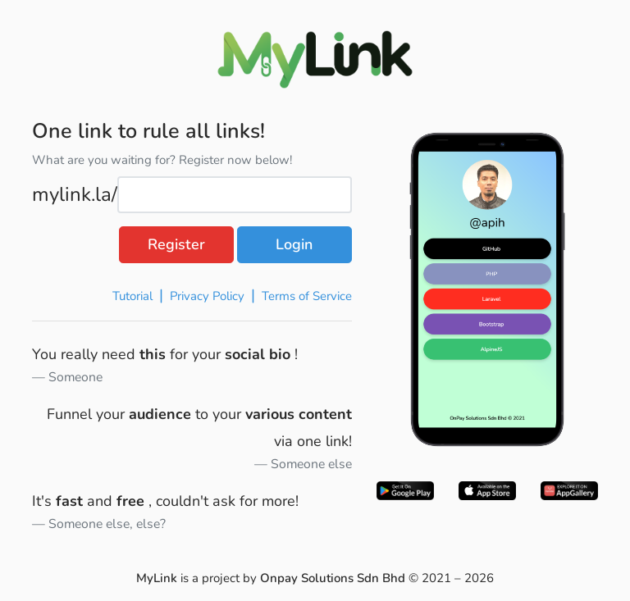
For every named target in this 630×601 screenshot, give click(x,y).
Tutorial (131, 296)
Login (294, 244)
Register (176, 244)
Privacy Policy (206, 296)
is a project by (272, 578)
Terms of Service (307, 296)
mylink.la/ (74, 194)
